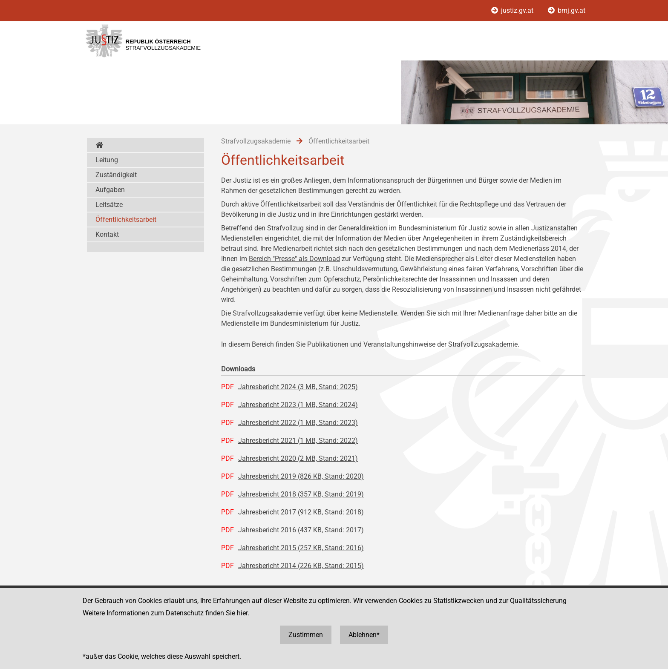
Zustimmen (305, 635)
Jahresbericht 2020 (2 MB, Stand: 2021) (298, 458)
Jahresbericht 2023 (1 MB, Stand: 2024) (298, 405)
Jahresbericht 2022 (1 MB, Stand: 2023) (298, 423)
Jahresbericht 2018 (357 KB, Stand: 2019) (301, 494)
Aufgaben (110, 190)
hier (242, 613)
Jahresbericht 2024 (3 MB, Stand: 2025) (298, 387)
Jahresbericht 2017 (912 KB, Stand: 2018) (301, 512)
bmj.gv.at (566, 10)
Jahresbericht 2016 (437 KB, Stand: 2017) (301, 530)
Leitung (106, 160)
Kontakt (107, 234)
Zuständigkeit (116, 175)
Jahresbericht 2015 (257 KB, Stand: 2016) (301, 548)
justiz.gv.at (513, 10)
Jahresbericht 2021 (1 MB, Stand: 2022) (298, 440)
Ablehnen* (364, 635)
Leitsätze (109, 205)
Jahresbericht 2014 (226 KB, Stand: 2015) (301, 566)
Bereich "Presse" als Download (294, 259)
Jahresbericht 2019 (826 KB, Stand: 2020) (301, 476)
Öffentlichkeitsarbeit (125, 219)
